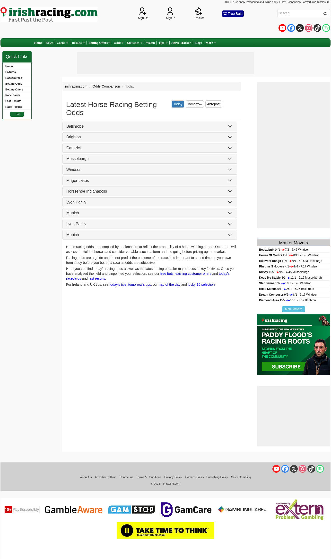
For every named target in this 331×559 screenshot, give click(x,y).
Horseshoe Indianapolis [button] (86, 191)
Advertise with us (105, 477)
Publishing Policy (217, 477)
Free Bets (233, 14)
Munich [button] (72, 213)
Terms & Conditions (148, 477)
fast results (97, 278)
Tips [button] (163, 42)
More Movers (293, 309)
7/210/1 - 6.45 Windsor (285, 283)
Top (18, 114)
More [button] (211, 42)
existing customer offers (193, 273)
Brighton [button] (73, 137)
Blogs (198, 42)
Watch (150, 42)
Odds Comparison (106, 86)
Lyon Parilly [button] (76, 202)
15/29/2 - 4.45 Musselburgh (284, 272)
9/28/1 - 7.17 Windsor (288, 294)
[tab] (150, 126)
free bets (167, 273)
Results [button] (78, 42)
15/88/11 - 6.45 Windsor (289, 255)
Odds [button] (118, 42)
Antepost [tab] (213, 104)
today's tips (117, 284)
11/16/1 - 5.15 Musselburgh (290, 261)
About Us (86, 477)
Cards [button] (62, 42)
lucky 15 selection (201, 284)
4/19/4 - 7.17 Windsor (288, 266)
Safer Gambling (241, 477)
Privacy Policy (173, 477)
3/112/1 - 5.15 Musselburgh (290, 277)
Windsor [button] (73, 170)
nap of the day (169, 284)
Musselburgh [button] (77, 159)
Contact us (126, 477)
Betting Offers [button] (99, 42)
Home (38, 42)
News (49, 42)
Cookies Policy (194, 477)
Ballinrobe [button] (75, 126)
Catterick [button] (74, 148)
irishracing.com (75, 86)
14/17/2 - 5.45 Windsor (284, 249)
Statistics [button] (134, 42)
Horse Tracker (181, 42)
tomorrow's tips (139, 284)
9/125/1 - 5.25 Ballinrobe (286, 289)
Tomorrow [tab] (194, 104)
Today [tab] (177, 104)
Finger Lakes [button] (77, 180)
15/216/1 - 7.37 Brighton (287, 300)
